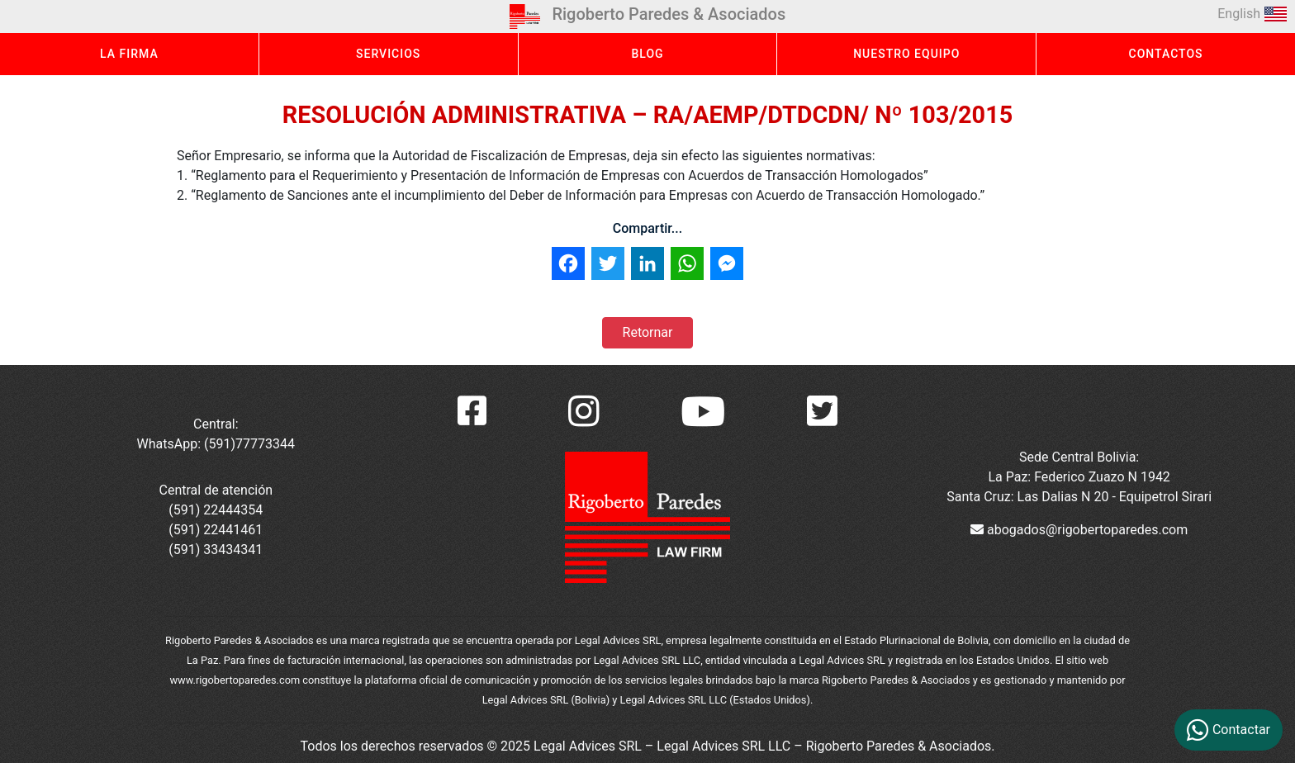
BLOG (647, 53)
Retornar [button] (648, 332)
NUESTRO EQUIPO (906, 53)
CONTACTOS (1166, 53)
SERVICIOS (388, 53)
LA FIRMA (129, 53)
